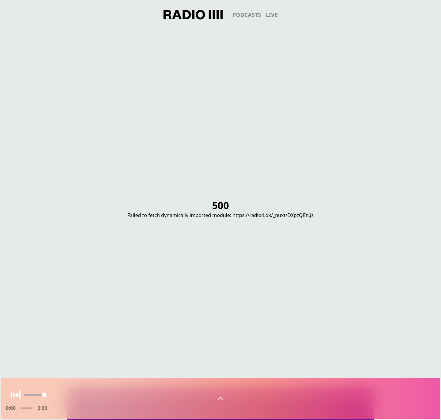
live (272, 14)
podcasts (246, 14)
